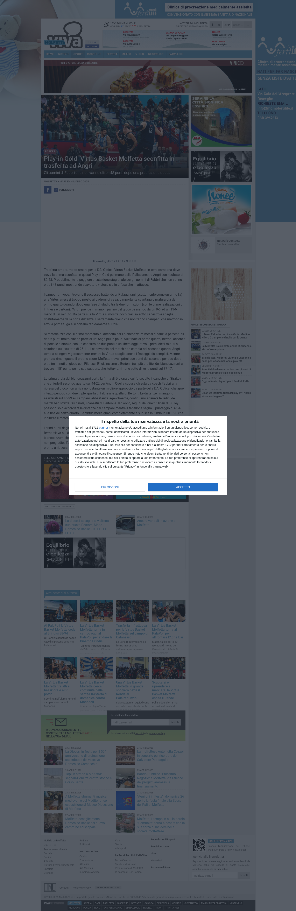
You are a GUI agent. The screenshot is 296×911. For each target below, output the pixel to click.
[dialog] (148, 455)
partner (103, 427)
